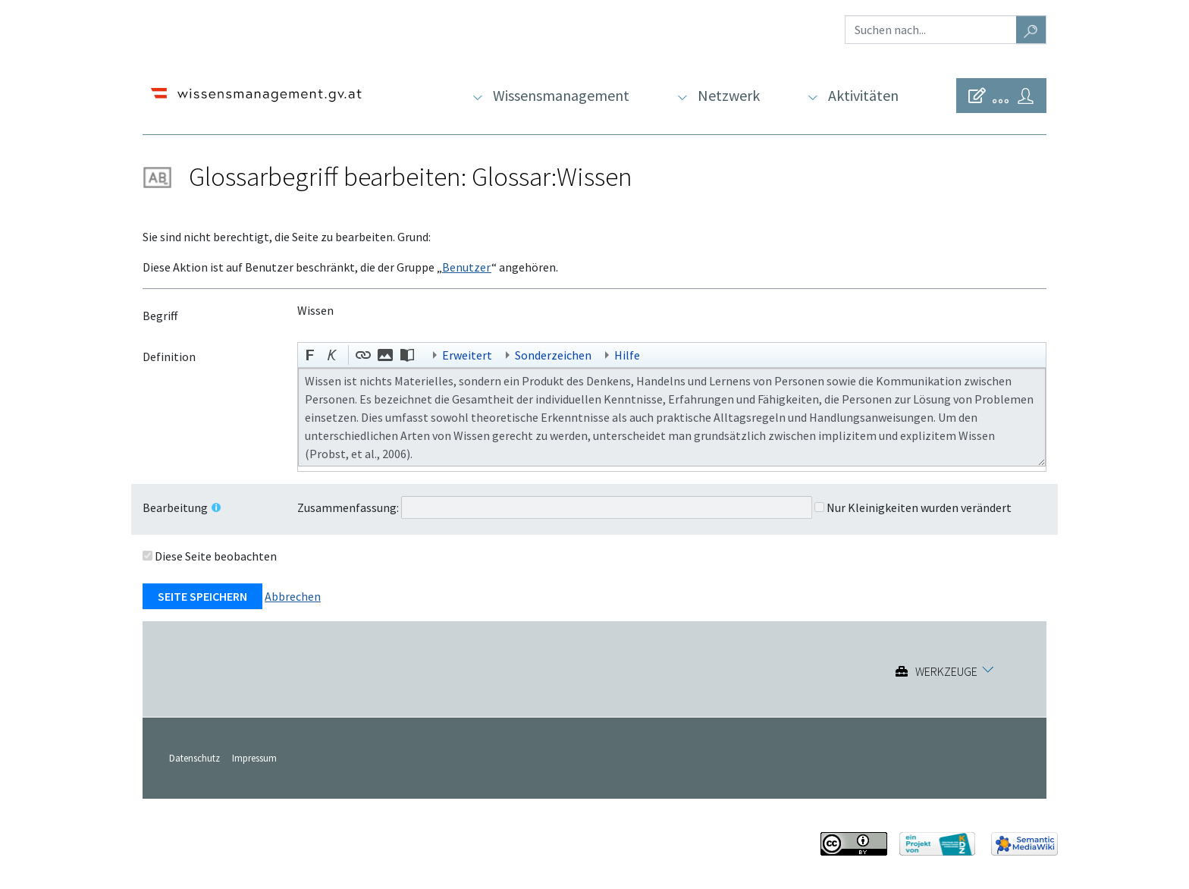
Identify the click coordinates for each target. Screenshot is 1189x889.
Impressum (254, 758)
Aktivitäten (863, 95)
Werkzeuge (946, 671)
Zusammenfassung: (348, 507)
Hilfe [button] (627, 355)
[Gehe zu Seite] (1031, 29)
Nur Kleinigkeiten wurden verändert (919, 507)
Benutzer (466, 267)
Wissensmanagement (561, 95)
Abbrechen (293, 596)
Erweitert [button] (467, 355)
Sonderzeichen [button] (553, 355)
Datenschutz (194, 758)
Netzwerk (729, 95)
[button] (311, 356)
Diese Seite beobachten (216, 556)
